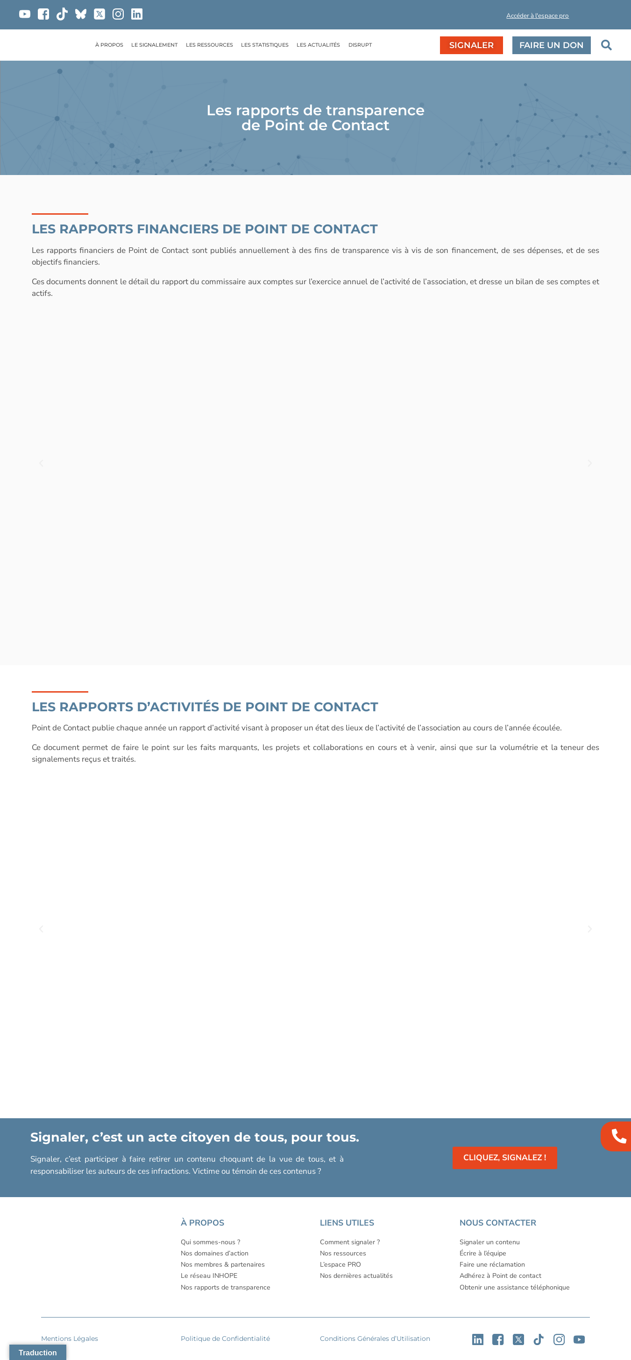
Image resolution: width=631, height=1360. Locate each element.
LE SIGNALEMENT (154, 45)
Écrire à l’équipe (483, 1253)
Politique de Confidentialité (225, 1338)
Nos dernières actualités (356, 1275)
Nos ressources (343, 1253)
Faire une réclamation (492, 1264)
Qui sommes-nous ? (210, 1242)
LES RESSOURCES (209, 45)
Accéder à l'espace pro (537, 15)
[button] (472, 17)
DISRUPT (360, 45)
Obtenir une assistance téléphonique (515, 1287)
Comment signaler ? (350, 1242)
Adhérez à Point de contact (500, 1275)
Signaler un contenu (490, 1242)
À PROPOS (109, 45)
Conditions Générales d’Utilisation (375, 1338)
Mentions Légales (69, 1338)
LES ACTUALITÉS (318, 45)
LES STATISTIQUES (265, 45)
